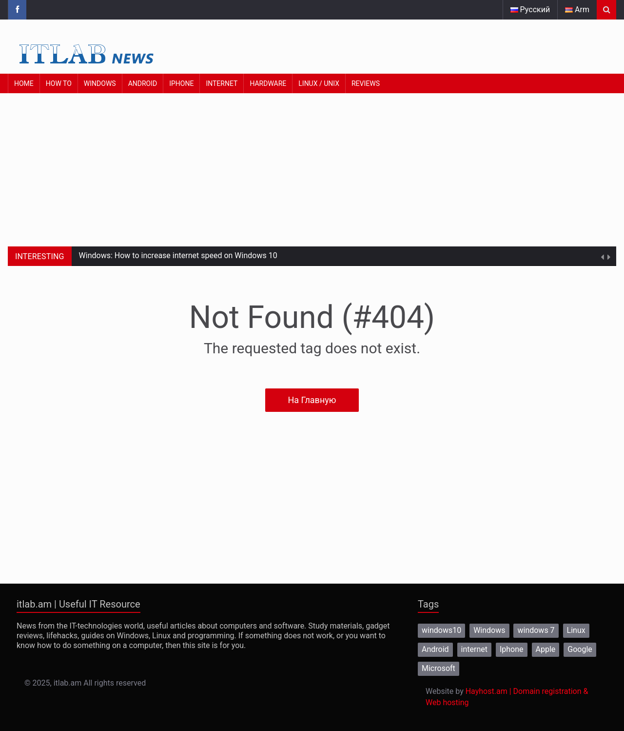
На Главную (312, 400)
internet (474, 649)
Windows (100, 83)
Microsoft (438, 668)
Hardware (268, 83)
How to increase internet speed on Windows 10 (196, 255)
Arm (577, 9)
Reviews (365, 83)
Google (579, 649)
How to (59, 83)
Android (142, 83)
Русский (530, 9)
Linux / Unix (318, 83)
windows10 (441, 630)
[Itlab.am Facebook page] (17, 10)
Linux (576, 630)
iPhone (181, 83)
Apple (546, 649)
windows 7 (535, 630)
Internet (221, 83)
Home (24, 83)
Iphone (512, 649)
